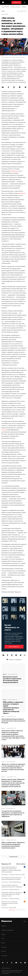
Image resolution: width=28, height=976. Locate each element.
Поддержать (16, 2)
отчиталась (14, 171)
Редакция (3, 926)
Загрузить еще (13, 856)
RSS (3, 943)
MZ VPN (3, 951)
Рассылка (3, 947)
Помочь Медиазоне (14, 646)
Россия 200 (4, 955)
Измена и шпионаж (15, 7)
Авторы (3, 934)
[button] (24, 2)
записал (4, 430)
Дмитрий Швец (4, 14)
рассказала (21, 193)
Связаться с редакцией (14, 659)
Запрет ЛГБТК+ (5, 7)
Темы (2, 938)
